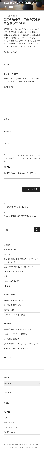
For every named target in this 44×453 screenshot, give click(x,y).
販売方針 (7, 254)
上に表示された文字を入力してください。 (20, 173)
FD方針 (6, 276)
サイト (6, 143)
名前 (6, 119)
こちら (15, 52)
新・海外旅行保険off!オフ (14, 305)
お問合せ (7, 286)
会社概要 (7, 245)
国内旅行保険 (9, 310)
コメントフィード (11, 427)
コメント (8, 87)
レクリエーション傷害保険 (14, 315)
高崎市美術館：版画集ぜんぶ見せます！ (19, 329)
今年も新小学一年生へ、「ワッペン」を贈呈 (21, 344)
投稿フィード (9, 422)
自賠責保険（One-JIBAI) (13, 300)
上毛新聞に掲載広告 (11, 339)
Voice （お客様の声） (12, 281)
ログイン (7, 418)
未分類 (6, 403)
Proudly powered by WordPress (25, 447)
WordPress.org (9, 432)
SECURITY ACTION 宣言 (13, 271)
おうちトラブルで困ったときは (16, 348)
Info (8, 64)
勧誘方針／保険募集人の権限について (18, 267)
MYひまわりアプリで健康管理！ (16, 334)
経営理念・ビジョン (11, 249)
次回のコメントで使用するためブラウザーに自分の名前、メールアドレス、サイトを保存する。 (22, 158)
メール (7, 131)
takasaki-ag (21, 16)
